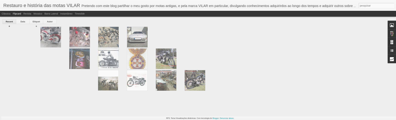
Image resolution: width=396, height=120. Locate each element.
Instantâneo (66, 13)
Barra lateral (51, 13)
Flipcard (17, 13)
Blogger (215, 118)
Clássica (6, 13)
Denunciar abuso (227, 118)
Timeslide (80, 13)
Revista (27, 13)
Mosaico (37, 13)
